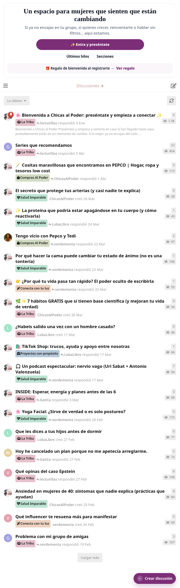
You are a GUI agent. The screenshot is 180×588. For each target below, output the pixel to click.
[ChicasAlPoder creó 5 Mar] (8, 368)
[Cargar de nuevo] (171, 100)
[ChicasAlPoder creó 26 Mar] (8, 192)
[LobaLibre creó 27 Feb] (8, 433)
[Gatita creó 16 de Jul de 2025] (8, 147)
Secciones (105, 56)
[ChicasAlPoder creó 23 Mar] (8, 283)
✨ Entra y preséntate (90, 44)
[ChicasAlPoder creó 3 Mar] (8, 393)
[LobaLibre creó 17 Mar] (8, 328)
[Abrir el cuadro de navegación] (5, 86)
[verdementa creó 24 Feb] (8, 518)
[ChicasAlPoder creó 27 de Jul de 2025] (8, 413)
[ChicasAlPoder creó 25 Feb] (8, 493)
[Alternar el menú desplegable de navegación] (90, 86)
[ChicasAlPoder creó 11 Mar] (8, 348)
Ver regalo (125, 68)
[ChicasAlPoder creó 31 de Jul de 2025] (8, 167)
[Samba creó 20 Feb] (8, 237)
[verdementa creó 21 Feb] (8, 473)
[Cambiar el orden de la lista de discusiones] (17, 100)
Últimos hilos (78, 56)
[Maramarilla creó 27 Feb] (8, 453)
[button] (155, 578)
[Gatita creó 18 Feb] (8, 538)
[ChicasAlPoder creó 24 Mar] (8, 212)
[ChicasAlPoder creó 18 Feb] (8, 257)
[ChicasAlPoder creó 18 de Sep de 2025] (8, 117)
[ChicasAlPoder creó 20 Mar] (8, 303)
